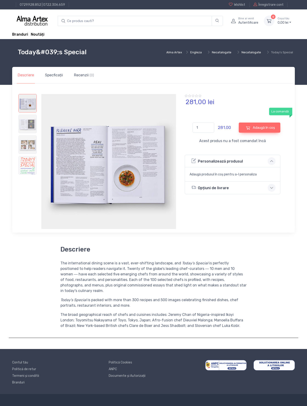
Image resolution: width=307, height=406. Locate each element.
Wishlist (237, 5)
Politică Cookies (120, 362)
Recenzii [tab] (84, 75)
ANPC (113, 369)
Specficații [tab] (54, 75)
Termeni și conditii (25, 376)
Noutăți (37, 34)
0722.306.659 (54, 5)
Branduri (20, 34)
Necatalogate (221, 52)
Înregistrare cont (268, 5)
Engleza (196, 52)
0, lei (284, 21)
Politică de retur (24, 369)
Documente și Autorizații (127, 376)
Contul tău (20, 362)
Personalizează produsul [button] (217, 160)
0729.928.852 (30, 5)
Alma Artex (174, 52)
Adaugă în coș (260, 128)
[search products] (135, 21)
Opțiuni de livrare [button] (210, 187)
